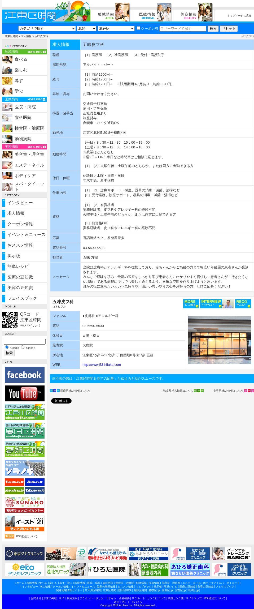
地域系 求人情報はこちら (178, 390)
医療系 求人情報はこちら (75, 390)
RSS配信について (27, 536)
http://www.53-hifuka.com (101, 365)
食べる (21, 59)
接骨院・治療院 (29, 128)
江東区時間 (11, 36)
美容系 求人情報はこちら (228, 390)
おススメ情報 (20, 245)
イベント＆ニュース (26, 234)
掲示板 (13, 256)
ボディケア (25, 175)
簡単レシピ (18, 266)
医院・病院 (25, 107)
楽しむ (21, 70)
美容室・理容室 (29, 154)
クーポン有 (147, 29)
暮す (19, 80)
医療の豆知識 (20, 277)
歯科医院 (23, 117)
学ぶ (19, 91)
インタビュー (20, 202)
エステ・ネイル (29, 165)
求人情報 (26, 36)
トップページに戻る (239, 15)
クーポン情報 (20, 224)
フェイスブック (22, 298)
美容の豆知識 (20, 287)
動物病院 (23, 138)
